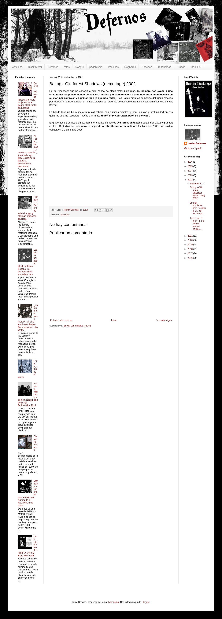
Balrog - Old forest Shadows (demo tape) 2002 (197, 193)
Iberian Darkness (197, 143)
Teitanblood (164, 66)
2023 (190, 175)
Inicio (114, 320)
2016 (190, 258)
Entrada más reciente (61, 320)
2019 (190, 244)
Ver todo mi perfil (192, 148)
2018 (190, 249)
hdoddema (113, 602)
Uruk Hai (196, 66)
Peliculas (113, 66)
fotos (67, 66)
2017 (190, 253)
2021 (190, 235)
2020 (190, 240)
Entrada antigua (164, 320)
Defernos (52, 66)
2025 (190, 166)
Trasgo (181, 66)
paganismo (95, 66)
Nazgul (79, 66)
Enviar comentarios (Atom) (77, 325)
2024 (190, 170)
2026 (190, 161)
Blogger (145, 602)
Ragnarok (130, 66)
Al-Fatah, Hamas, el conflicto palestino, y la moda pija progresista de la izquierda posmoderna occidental (28, 151)
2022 (190, 179)
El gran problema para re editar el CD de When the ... (198, 208)
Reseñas (147, 66)
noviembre (196, 183)
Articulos (17, 66)
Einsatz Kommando (36, 443)
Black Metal (35, 66)
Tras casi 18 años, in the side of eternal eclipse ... (197, 223)
